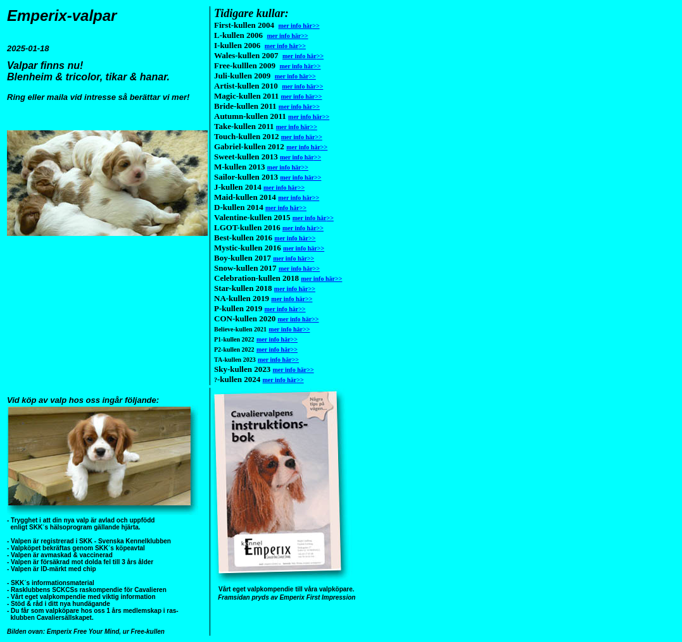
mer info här (298, 25)
